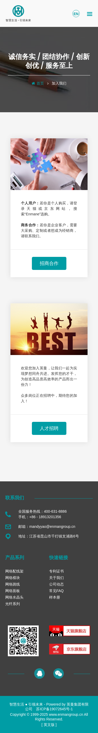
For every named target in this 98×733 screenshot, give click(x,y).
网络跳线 (12, 584)
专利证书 (56, 571)
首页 (40, 83)
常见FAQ (56, 591)
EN (75, 14)
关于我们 (56, 578)
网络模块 (12, 578)
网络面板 (12, 591)
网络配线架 (14, 571)
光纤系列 (12, 604)
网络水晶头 (14, 597)
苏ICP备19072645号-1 (54, 709)
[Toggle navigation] (89, 13)
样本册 (54, 597)
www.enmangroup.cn (66, 714)
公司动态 (56, 584)
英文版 (49, 725)
